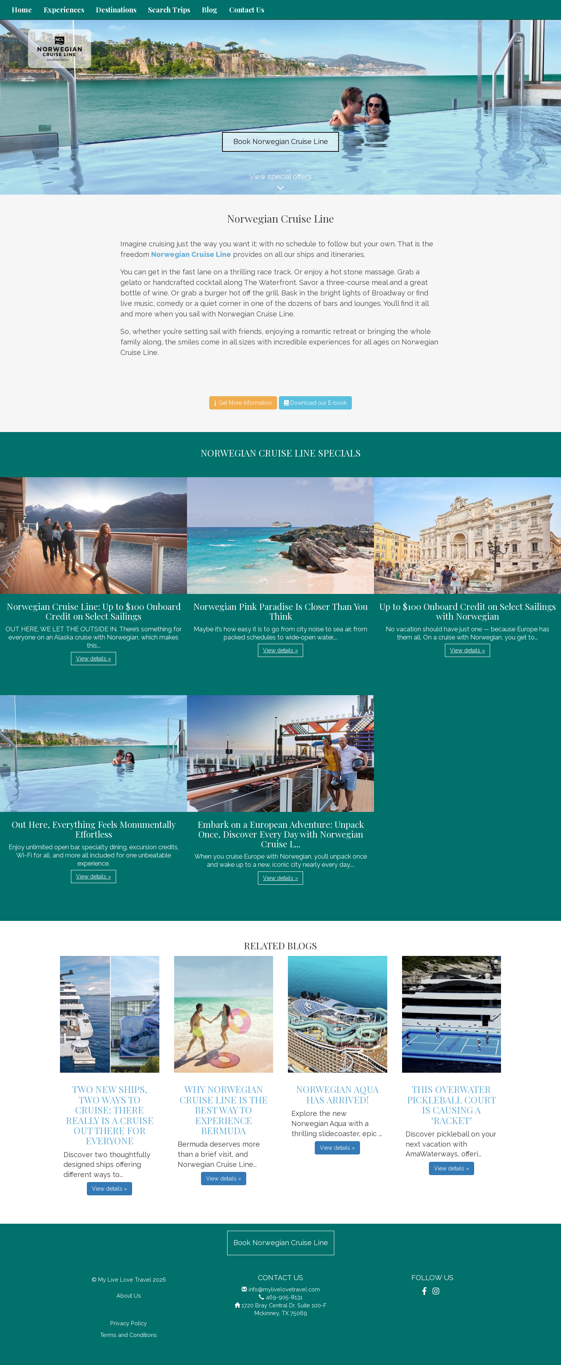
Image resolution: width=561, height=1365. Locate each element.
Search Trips (169, 9)
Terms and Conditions (128, 1335)
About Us (128, 1295)
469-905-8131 (284, 1297)
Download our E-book (315, 403)
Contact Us (246, 9)
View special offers (280, 183)
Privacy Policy (128, 1323)
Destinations (116, 9)
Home (22, 9)
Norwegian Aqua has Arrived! (337, 1094)
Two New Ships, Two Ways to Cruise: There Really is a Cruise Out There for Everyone (109, 1115)
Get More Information (243, 403)
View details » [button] (93, 658)
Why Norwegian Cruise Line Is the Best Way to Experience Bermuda (224, 1110)
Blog (209, 9)
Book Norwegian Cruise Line (280, 141)
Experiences (64, 9)
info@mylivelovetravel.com (284, 1289)
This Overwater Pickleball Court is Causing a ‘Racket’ (451, 1104)
